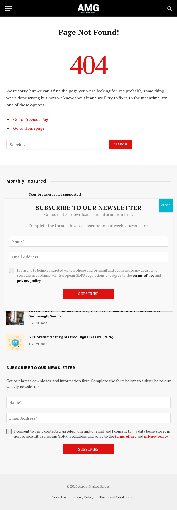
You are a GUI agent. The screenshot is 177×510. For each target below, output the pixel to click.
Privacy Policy (82, 497)
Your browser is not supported (55, 194)
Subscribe (88, 449)
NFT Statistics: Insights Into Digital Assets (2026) (71, 336)
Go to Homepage (28, 128)
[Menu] (8, 8)
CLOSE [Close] (166, 205)
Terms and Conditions (115, 497)
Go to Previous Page (31, 119)
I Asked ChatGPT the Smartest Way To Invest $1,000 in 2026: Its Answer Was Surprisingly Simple (94, 313)
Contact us (58, 497)
